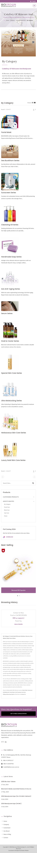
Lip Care (24, 692)
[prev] (2, 477)
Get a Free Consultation (18, 713)
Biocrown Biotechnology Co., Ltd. (20, 847)
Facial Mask (6, 132)
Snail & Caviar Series (10, 341)
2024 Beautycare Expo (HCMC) (11, 804)
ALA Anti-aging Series (10, 289)
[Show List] (35, 103)
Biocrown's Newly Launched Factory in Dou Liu (16, 789)
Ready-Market (25, 850)
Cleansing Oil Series (9, 225)
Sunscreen (30, 690)
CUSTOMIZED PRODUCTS (11, 497)
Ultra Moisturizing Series (11, 400)
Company (6, 824)
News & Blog (7, 834)
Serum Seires (6, 313)
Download (8, 537)
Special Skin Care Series (11, 373)
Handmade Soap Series (11, 257)
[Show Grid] (33, 103)
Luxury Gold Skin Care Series (13, 460)
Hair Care (6, 513)
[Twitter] (3, 742)
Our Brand (6, 831)
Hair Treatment (18, 692)
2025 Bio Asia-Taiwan (8, 782)
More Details (18, 624)
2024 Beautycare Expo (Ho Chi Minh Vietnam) (16, 796)
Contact (6, 837)
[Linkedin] (5, 742)
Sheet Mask (24, 690)
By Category (30, 20)
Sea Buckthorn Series (10, 160)
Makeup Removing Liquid (8, 694)
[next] (34, 477)
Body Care (6, 510)
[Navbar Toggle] (34, 5)
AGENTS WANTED (21, 20)
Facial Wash (12, 692)
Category (12, 20)
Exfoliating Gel (6, 692)
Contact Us (23, 694)
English (34, 1)
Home (7, 20)
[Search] (16, 483)
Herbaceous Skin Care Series (13, 432)
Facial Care (7, 507)
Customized (7, 827)
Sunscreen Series (8, 192)
